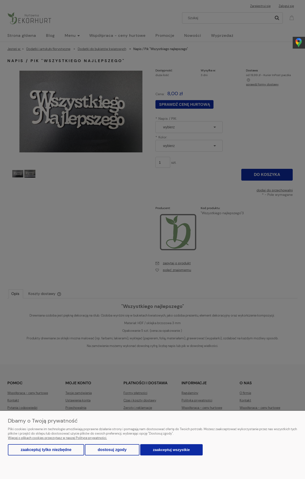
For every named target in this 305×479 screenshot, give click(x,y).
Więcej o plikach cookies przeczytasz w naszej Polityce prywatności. (57, 438)
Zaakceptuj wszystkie (171, 450)
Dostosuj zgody (112, 450)
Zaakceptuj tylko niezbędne (46, 450)
